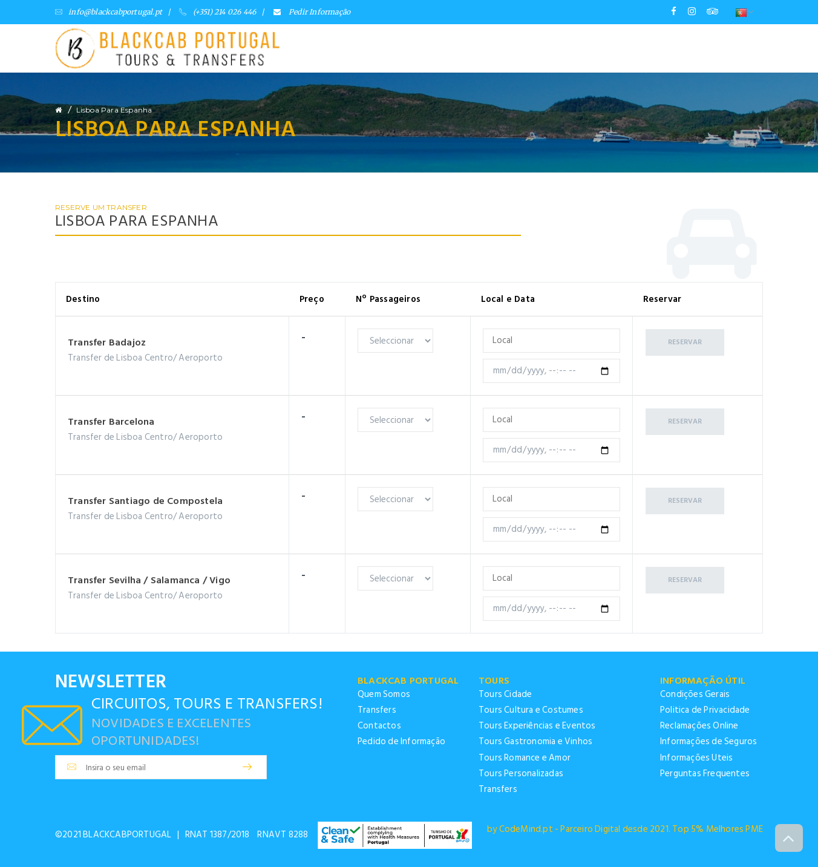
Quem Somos (384, 694)
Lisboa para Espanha (114, 109)
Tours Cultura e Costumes (531, 710)
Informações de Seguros (708, 741)
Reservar (685, 341)
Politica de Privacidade (705, 710)
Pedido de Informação (401, 741)
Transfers (377, 710)
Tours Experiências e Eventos (537, 725)
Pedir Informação (312, 11)
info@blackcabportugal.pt (108, 11)
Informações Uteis (696, 757)
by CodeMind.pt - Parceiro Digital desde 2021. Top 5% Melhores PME (625, 829)
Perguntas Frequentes (705, 773)
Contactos (379, 725)
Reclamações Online (699, 725)
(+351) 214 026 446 (217, 11)
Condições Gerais (695, 694)
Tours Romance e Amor (525, 757)
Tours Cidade (505, 694)
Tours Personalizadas (521, 773)
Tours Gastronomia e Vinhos (535, 741)
